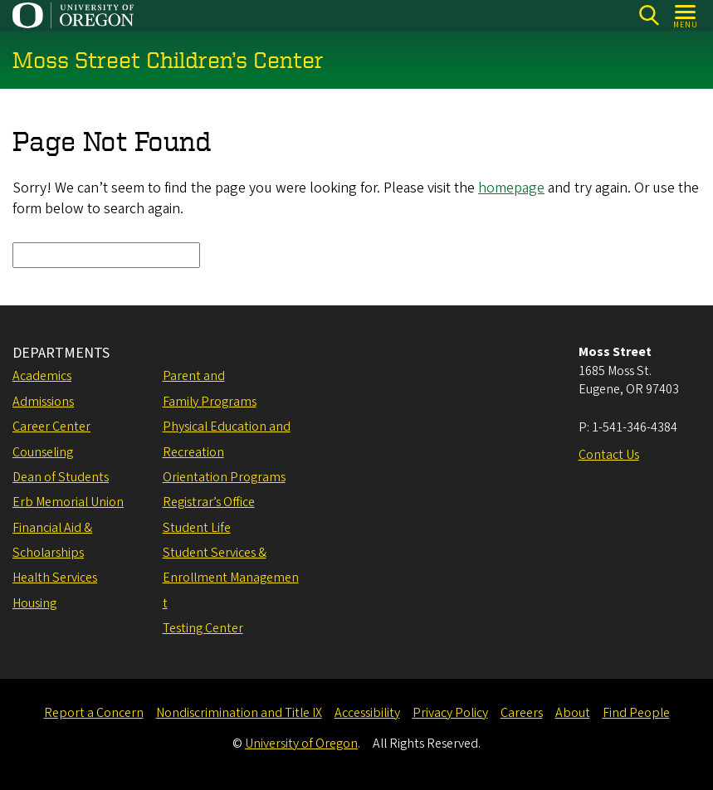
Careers (522, 713)
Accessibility (367, 713)
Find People (636, 713)
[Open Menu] (686, 15)
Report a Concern (94, 713)
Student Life (197, 528)
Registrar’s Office (209, 502)
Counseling (42, 452)
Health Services (54, 577)
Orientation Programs (224, 477)
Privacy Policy (450, 713)
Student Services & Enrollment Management (231, 578)
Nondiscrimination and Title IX (239, 713)
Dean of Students (60, 477)
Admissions (43, 402)
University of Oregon (301, 743)
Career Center (51, 426)
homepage (511, 188)
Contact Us (609, 455)
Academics (41, 376)
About (572, 713)
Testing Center (203, 628)
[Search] (648, 15)
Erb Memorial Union (68, 502)
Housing (34, 603)
